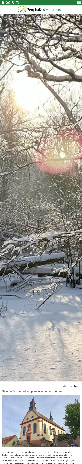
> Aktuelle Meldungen (71, 386)
